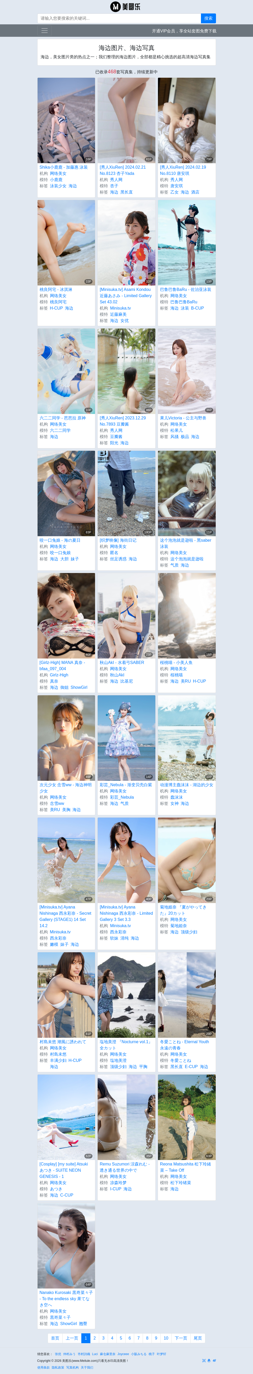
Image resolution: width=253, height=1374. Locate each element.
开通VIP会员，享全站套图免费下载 (184, 31)
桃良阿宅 (58, 302)
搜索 (208, 18)
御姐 (64, 687)
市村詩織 (84, 1354)
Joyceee (123, 1354)
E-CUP (191, 1066)
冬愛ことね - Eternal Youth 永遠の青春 (184, 1045)
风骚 (174, 436)
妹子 (75, 559)
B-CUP (197, 308)
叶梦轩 (161, 1354)
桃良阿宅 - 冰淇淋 (56, 289)
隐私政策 (58, 1367)
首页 (55, 1338)
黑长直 (126, 192)
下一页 (181, 1338)
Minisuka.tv (120, 308)
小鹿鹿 (56, 179)
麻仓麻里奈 (107, 1354)
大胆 (64, 559)
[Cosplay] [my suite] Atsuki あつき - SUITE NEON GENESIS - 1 (64, 1170)
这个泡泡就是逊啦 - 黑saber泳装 (185, 543)
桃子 (152, 1354)
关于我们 (87, 1367)
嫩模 (54, 944)
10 (166, 1338)
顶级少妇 (189, 932)
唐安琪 (176, 186)
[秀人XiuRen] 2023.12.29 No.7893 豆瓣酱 (123, 421)
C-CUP (67, 1195)
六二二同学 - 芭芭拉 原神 (63, 418)
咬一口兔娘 (60, 552)
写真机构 (72, 1367)
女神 (174, 803)
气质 (174, 565)
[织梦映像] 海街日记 (118, 540)
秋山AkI (117, 675)
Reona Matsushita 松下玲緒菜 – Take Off (185, 1167)
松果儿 (176, 430)
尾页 (198, 1338)
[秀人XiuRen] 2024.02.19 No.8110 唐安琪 (183, 170)
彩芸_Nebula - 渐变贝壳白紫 (126, 785)
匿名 (114, 552)
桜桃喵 (176, 675)
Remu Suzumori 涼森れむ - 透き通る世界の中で (125, 1167)
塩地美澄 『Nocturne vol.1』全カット (126, 1045)
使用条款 (43, 1367)
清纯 (124, 938)
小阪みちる (139, 1354)
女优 (124, 320)
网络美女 (58, 173)
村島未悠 (58, 1054)
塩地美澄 (118, 1060)
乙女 (174, 192)
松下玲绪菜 (180, 1182)
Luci (95, 1354)
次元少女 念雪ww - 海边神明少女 (66, 788)
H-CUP (56, 308)
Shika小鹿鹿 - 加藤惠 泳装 (64, 167)
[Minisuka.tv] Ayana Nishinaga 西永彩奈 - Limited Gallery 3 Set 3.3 (126, 913)
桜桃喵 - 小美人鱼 (176, 662)
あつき (56, 1189)
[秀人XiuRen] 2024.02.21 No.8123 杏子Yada (123, 170)
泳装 (185, 308)
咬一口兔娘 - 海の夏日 (60, 540)
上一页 (72, 1338)
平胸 (143, 1066)
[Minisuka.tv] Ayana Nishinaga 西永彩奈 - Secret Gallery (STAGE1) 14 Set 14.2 (65, 916)
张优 (58, 1354)
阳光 (114, 443)
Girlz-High (59, 675)
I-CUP (115, 1189)
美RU (186, 681)
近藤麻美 (118, 314)
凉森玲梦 (118, 1182)
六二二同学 (60, 430)
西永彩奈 (58, 938)
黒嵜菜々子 (60, 1317)
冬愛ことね (180, 1060)
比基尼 (126, 681)
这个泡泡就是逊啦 (187, 559)
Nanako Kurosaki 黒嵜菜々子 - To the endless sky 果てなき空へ (66, 1298)
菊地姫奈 (178, 926)
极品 (185, 436)
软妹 (114, 938)
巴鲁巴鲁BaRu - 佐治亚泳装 (185, 289)
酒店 (195, 192)
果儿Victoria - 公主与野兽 (183, 418)
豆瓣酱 (116, 436)
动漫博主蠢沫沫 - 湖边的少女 (186, 785)
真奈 (54, 681)
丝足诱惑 (118, 559)
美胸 (66, 809)
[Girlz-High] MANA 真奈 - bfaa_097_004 (62, 665)
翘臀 (83, 1323)
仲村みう (69, 1354)
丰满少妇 (58, 1060)
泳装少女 (58, 186)
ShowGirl (79, 687)
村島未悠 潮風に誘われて (63, 1042)
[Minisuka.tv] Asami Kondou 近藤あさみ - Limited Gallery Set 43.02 (126, 295)
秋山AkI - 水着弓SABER (122, 662)
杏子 (114, 186)
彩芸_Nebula (122, 797)
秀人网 (116, 179)
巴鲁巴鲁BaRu (183, 302)
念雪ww (57, 803)
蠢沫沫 (176, 797)
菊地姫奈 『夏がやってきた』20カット (183, 910)
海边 (73, 186)
